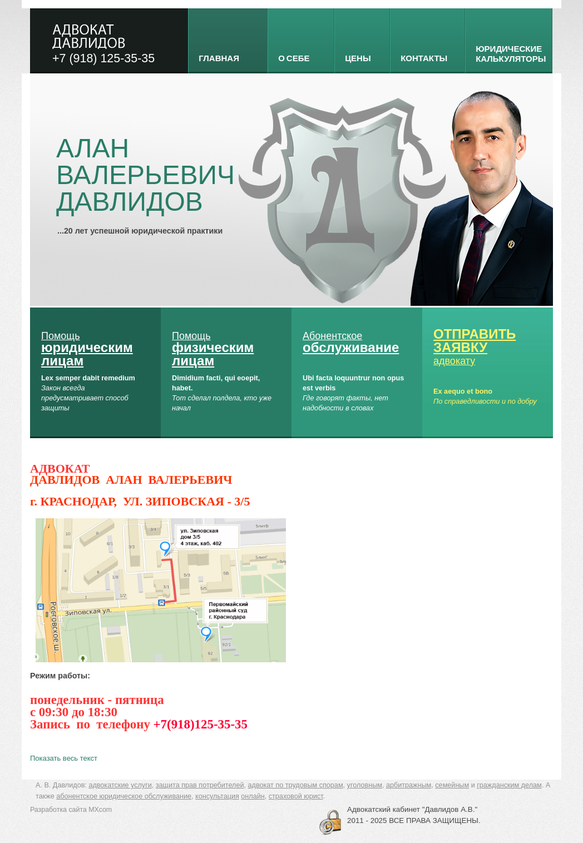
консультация (217, 796)
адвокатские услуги (119, 785)
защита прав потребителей (200, 785)
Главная (219, 58)
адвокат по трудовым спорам (295, 785)
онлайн (252, 796)
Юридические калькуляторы (511, 53)
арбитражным (408, 785)
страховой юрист (296, 796)
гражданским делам (509, 785)
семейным (452, 785)
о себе (293, 58)
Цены (357, 58)
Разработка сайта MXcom (71, 810)
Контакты (424, 58)
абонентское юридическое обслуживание (123, 796)
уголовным (364, 785)
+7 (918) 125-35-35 (103, 58)
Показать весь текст (63, 758)
